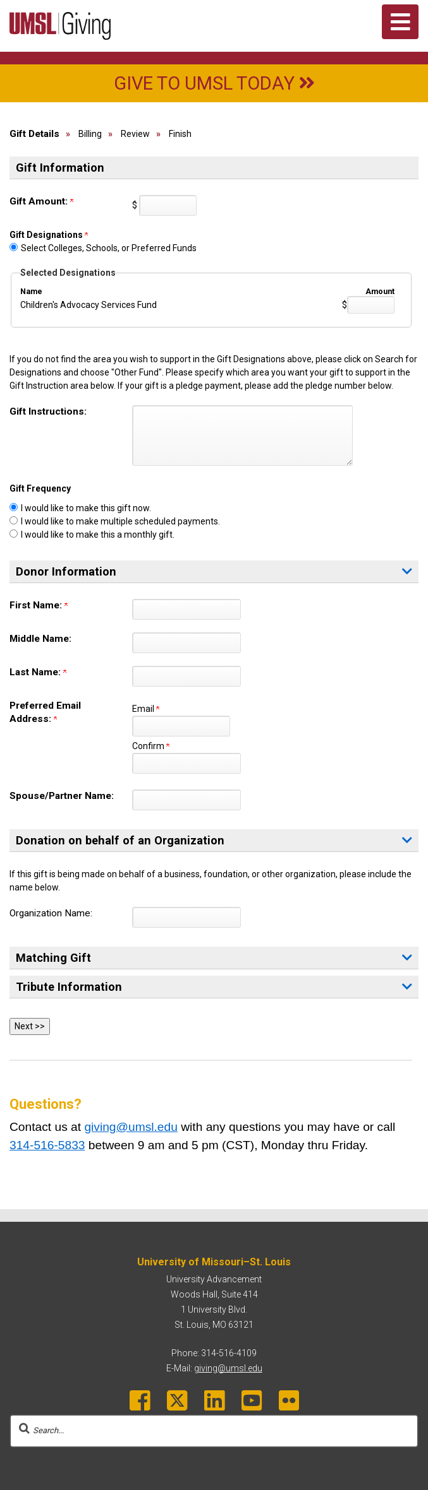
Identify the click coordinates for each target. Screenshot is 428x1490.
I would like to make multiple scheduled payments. (120, 521)
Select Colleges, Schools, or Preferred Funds (109, 248)
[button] (407, 957)
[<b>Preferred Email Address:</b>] (181, 726)
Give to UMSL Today (214, 83)
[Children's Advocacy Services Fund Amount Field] (370, 305)
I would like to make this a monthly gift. (97, 534)
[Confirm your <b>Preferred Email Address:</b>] (186, 763)
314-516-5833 (47, 1145)
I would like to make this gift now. (86, 508)
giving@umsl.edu (130, 1126)
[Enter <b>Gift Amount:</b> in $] (168, 205)
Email (145, 709)
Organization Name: (50, 913)
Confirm (150, 746)
